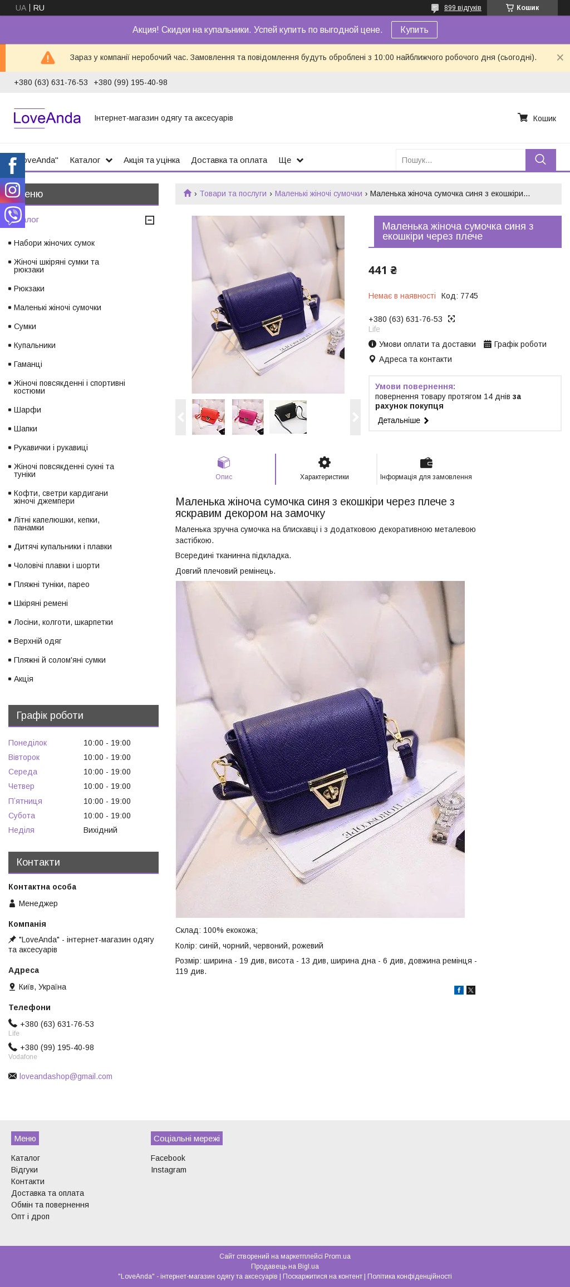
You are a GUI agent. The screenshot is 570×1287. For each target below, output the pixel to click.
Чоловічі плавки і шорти (57, 565)
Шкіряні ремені (41, 603)
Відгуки (24, 1169)
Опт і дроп (30, 1216)
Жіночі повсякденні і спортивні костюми (69, 387)
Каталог (85, 160)
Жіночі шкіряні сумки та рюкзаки (56, 265)
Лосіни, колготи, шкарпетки (63, 622)
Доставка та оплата (229, 160)
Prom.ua (338, 1256)
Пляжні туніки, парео (52, 584)
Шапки (25, 428)
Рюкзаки (29, 288)
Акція (23, 678)
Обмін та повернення (50, 1204)
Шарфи (27, 409)
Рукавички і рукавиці (51, 447)
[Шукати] (540, 160)
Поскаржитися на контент (322, 1276)
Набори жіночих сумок (54, 242)
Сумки (25, 326)
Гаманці (28, 364)
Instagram (168, 1169)
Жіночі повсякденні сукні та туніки (64, 470)
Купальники (35, 345)
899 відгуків (462, 8)
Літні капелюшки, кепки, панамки (57, 523)
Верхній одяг (38, 641)
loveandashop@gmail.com (65, 1076)
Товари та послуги (233, 193)
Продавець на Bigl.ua (285, 1266)
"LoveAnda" (36, 160)
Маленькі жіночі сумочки (318, 193)
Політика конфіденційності (409, 1276)
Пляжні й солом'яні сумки (60, 659)
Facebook (168, 1158)
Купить (414, 29)
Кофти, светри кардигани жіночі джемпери (61, 497)
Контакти (28, 1181)
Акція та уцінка (152, 160)
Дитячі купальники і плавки (63, 546)
